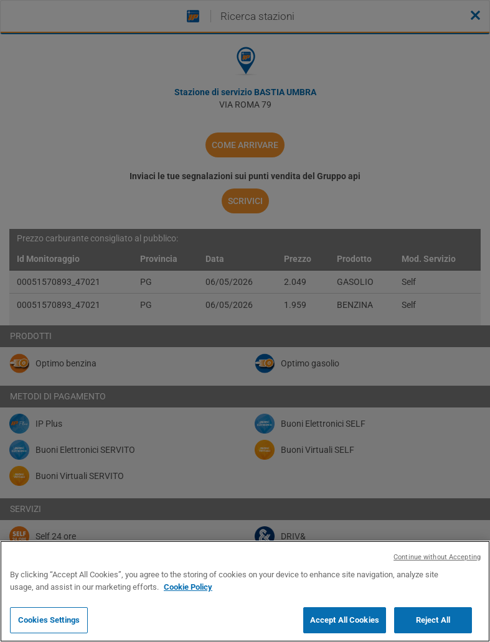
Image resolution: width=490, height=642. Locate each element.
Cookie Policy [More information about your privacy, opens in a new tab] (188, 587)
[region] (245, 591)
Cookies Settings (49, 620)
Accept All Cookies (344, 620)
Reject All (433, 620)
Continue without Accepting (437, 557)
